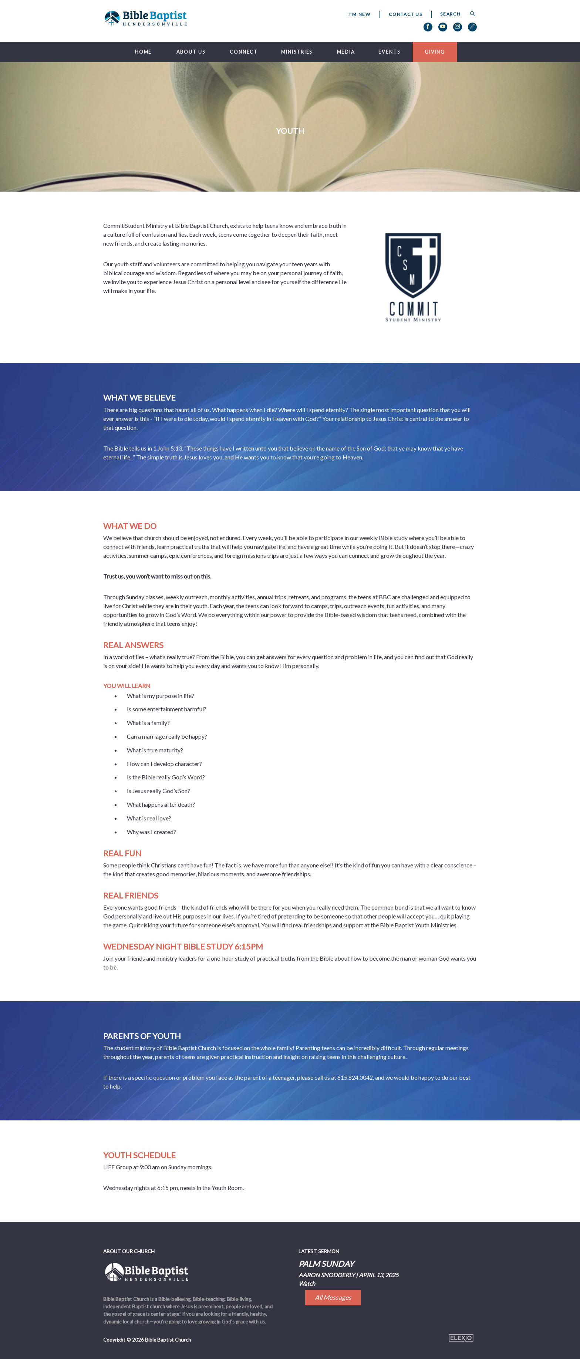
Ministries (296, 52)
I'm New (359, 14)
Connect (244, 52)
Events (389, 52)
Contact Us (405, 14)
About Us (190, 52)
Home (143, 52)
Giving (435, 52)
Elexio (461, 1338)
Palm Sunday (326, 1264)
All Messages (333, 1297)
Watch (307, 1283)
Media (346, 52)
